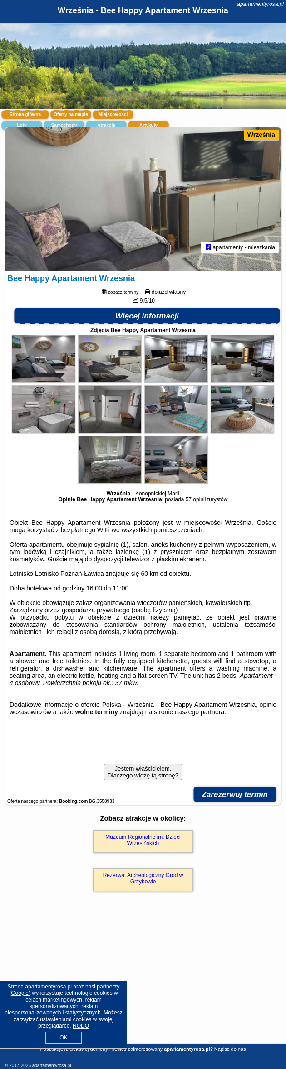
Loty (21, 125)
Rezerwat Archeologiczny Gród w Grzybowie (143, 878)
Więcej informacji (147, 316)
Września (261, 134)
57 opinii (196, 499)
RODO (81, 1026)
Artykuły (148, 125)
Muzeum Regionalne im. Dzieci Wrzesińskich (142, 840)
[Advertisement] (143, 980)
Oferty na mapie (71, 114)
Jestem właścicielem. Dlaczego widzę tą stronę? (143, 772)
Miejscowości (113, 114)
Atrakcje (106, 125)
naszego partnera (199, 712)
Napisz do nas (230, 1049)
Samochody (64, 125)
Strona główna (25, 114)
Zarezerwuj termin (235, 794)
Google (20, 993)
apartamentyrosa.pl (260, 4)
